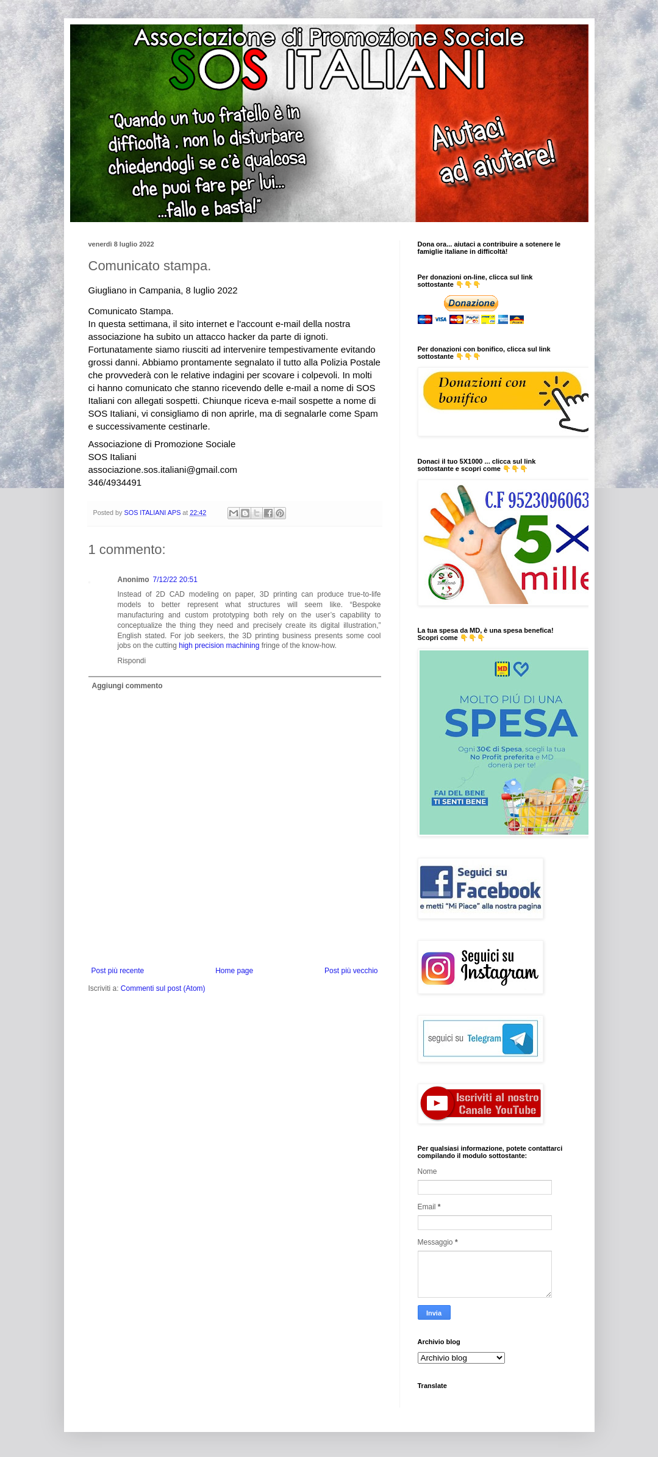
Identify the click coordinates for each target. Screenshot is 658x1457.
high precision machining (219, 645)
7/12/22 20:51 (175, 579)
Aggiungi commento (127, 686)
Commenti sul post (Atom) (163, 988)
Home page (234, 970)
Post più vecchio (350, 970)
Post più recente (118, 970)
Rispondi (132, 661)
